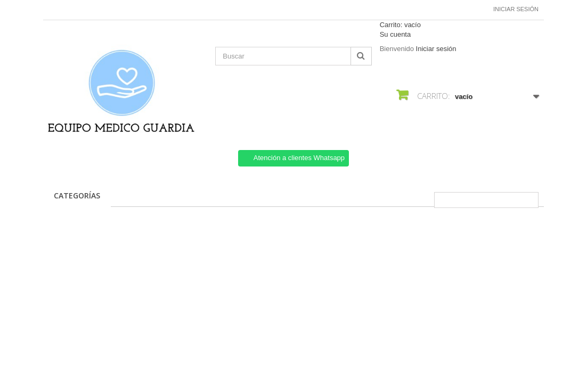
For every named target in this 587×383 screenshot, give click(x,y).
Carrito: (400, 25)
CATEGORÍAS (77, 195)
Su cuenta (395, 34)
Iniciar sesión (516, 9)
